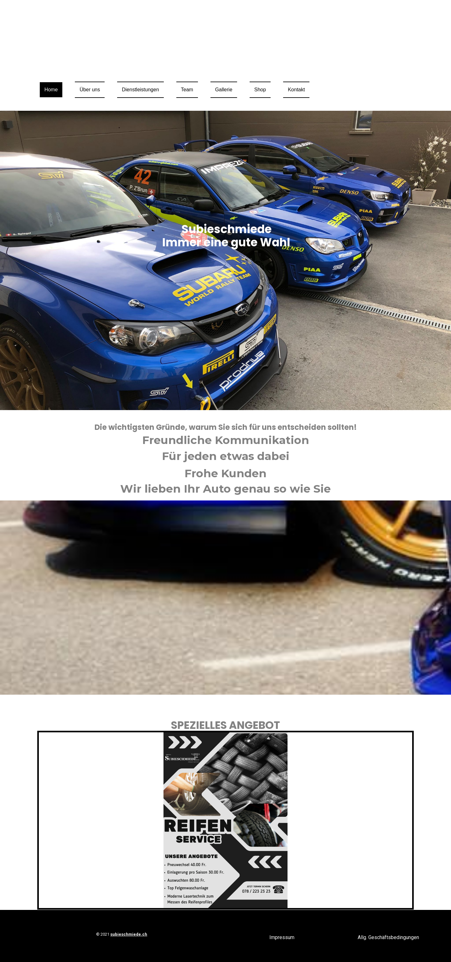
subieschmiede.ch (128, 934)
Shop (260, 89)
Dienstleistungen (140, 89)
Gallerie (223, 89)
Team (187, 89)
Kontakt (296, 89)
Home (51, 89)
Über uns (90, 89)
